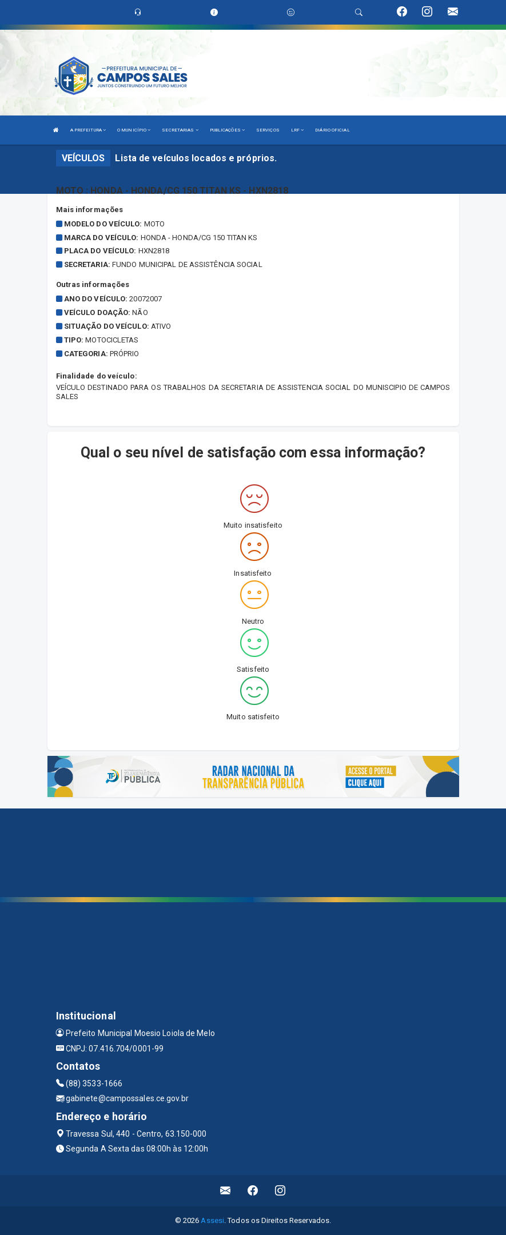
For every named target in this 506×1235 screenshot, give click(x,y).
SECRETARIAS (180, 130)
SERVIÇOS (268, 130)
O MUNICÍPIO (133, 130)
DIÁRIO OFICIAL (332, 130)
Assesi (212, 1220)
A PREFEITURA (88, 130)
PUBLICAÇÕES (227, 130)
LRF (297, 130)
